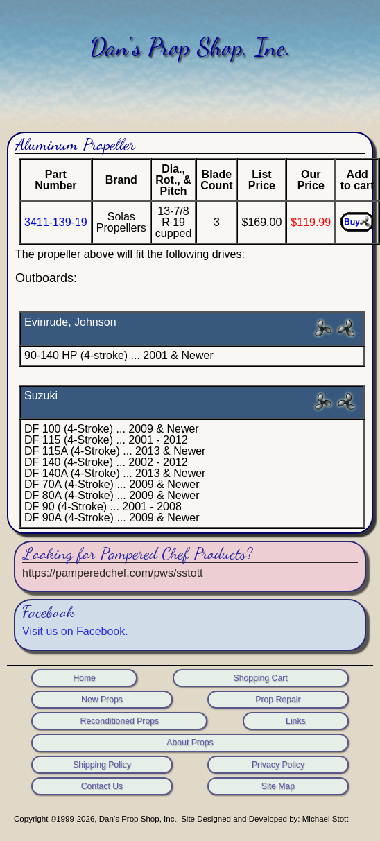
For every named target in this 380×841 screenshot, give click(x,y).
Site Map (278, 786)
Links (296, 721)
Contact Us (102, 786)
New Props (102, 699)
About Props (189, 742)
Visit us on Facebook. (75, 631)
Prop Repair (277, 699)
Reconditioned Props (119, 721)
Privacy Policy (278, 765)
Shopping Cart (260, 678)
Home (84, 678)
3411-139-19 (55, 222)
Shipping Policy (102, 765)
